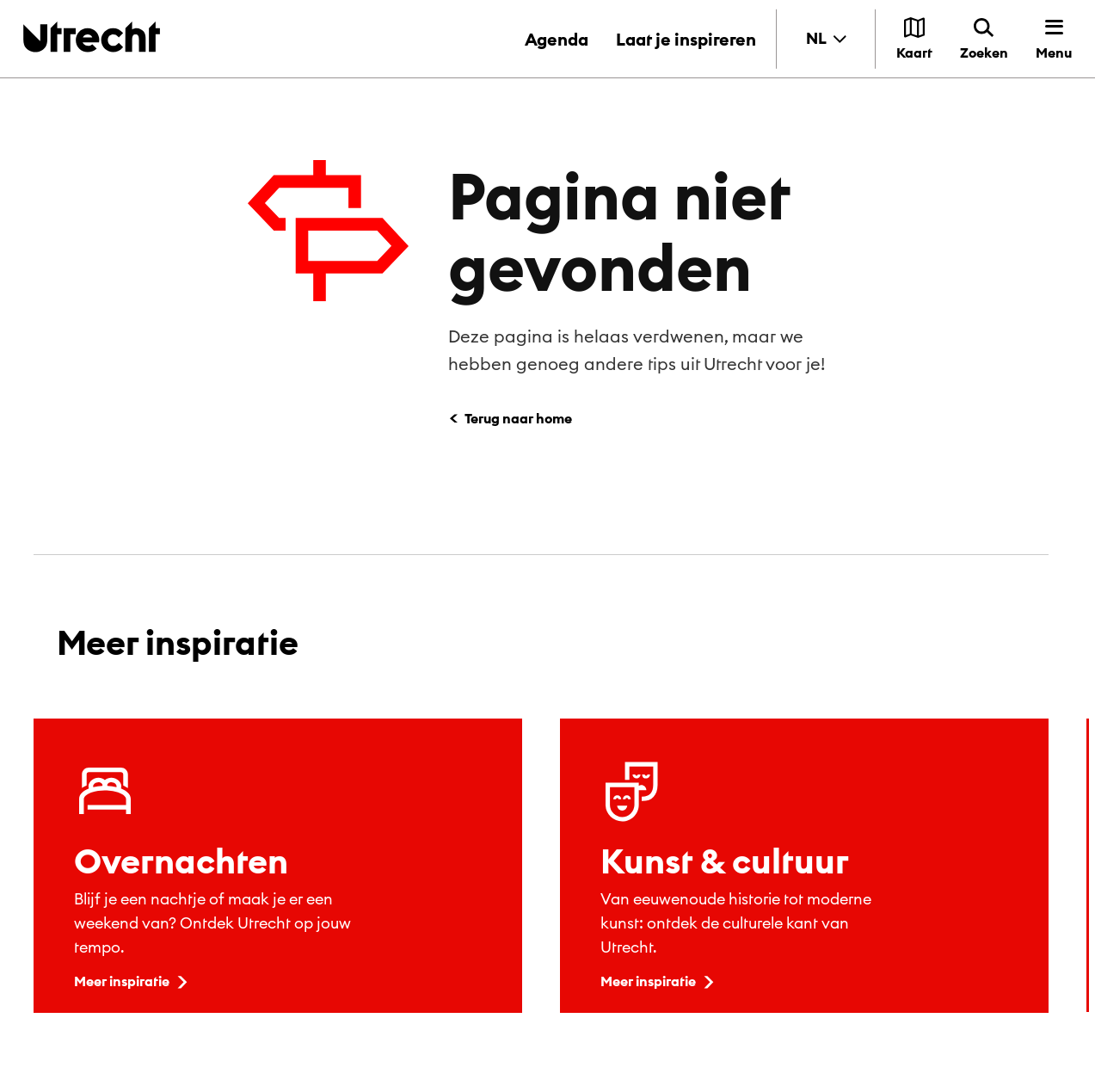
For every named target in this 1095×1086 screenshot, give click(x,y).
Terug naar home (518, 418)
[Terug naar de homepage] (91, 36)
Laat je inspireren (686, 39)
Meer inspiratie (132, 981)
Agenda (556, 39)
